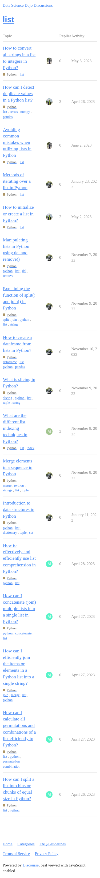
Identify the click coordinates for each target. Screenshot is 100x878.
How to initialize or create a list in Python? (18, 214)
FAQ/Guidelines (52, 844)
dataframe (10, 362)
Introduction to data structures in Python (18, 509)
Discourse (31, 865)
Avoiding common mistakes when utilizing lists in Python (17, 142)
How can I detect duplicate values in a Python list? (18, 94)
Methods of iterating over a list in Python (17, 181)
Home (8, 844)
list (22, 74)
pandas (8, 117)
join (14, 319)
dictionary (10, 532)
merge (7, 485)
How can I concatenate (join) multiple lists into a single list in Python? (19, 608)
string (14, 324)
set (31, 532)
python (8, 271)
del (24, 271)
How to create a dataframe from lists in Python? (17, 344)
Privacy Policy (46, 853)
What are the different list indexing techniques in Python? (15, 428)
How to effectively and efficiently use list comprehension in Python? (19, 558)
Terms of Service (16, 853)
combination (11, 766)
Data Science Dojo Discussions (28, 5)
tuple (6, 403)
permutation (11, 761)
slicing (7, 398)
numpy (25, 112)
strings (7, 490)
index (30, 448)
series (14, 112)
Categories (25, 844)
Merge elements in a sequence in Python (17, 467)
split (6, 319)
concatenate (23, 633)
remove (8, 276)
